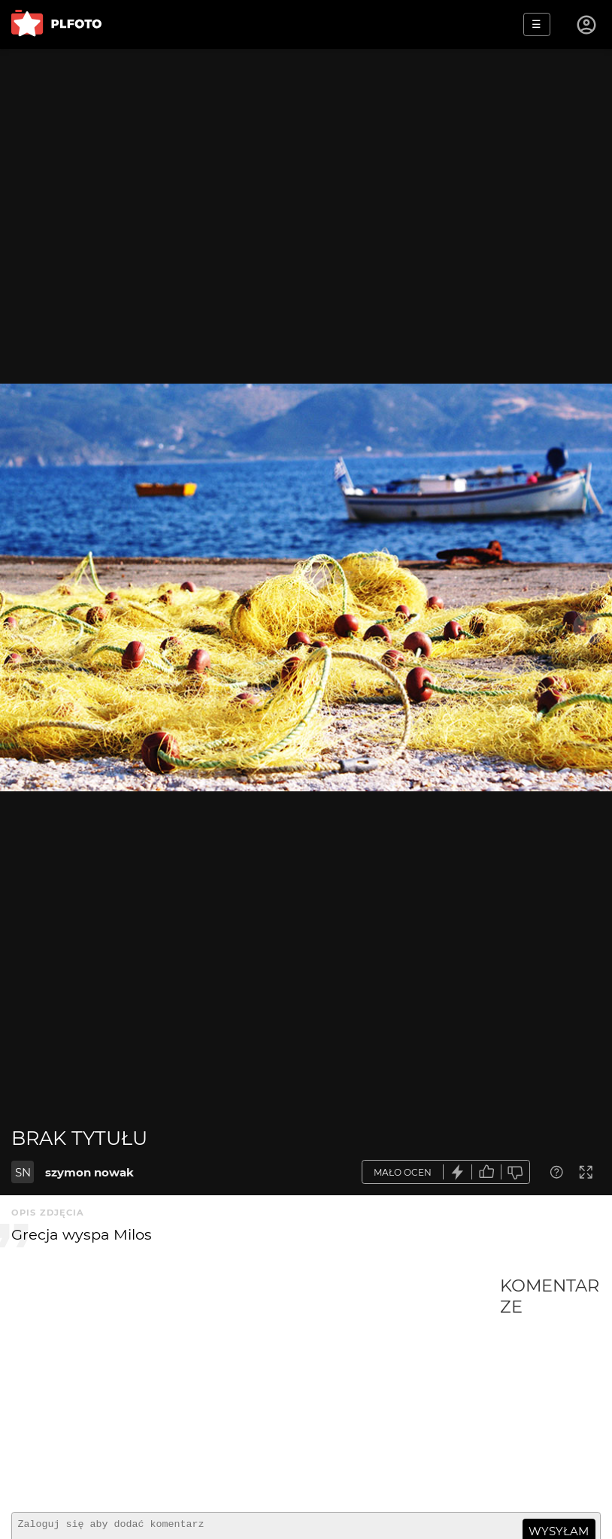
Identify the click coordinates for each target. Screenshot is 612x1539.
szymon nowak (89, 1172)
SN (23, 1172)
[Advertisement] (255, 1387)
